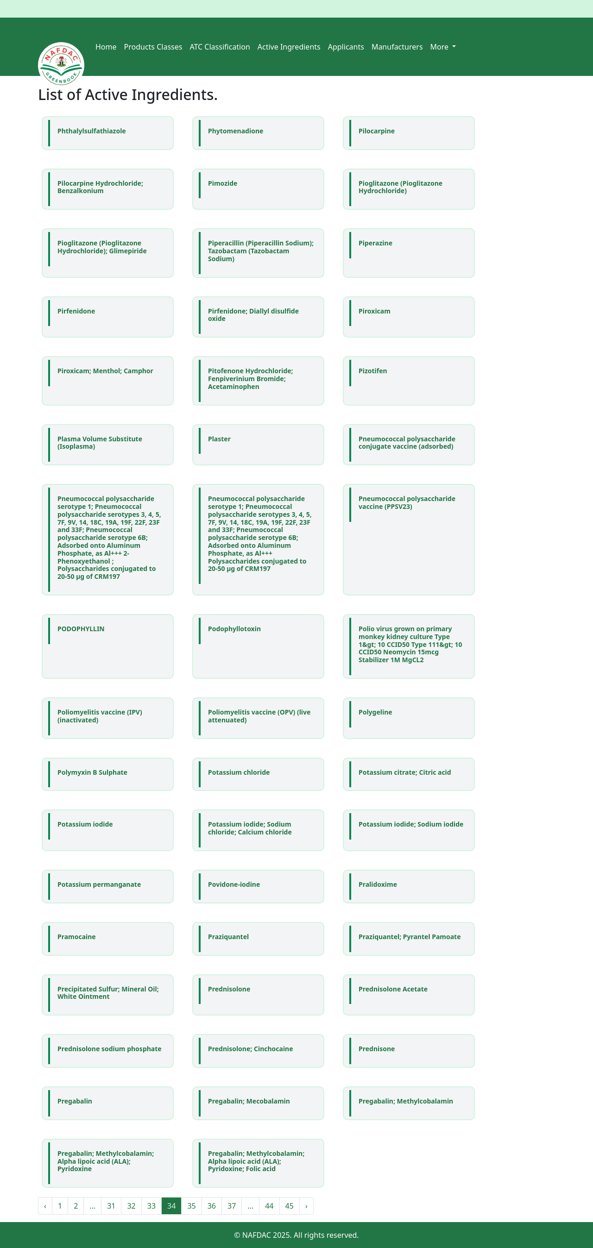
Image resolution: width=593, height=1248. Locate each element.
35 (191, 1206)
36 (212, 1206)
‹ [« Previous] (45, 1206)
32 (131, 1206)
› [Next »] (306, 1206)
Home (106, 47)
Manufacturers (397, 47)
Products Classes (153, 47)
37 (231, 1206)
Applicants (346, 47)
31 (111, 1206)
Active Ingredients (289, 47)
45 (289, 1206)
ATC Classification (219, 47)
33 (151, 1206)
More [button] (440, 47)
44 (269, 1206)
